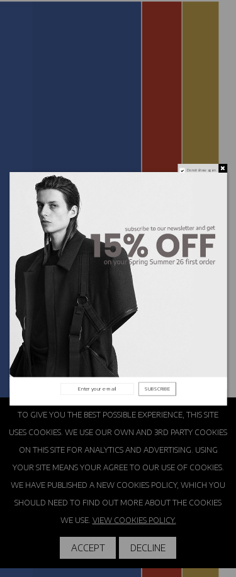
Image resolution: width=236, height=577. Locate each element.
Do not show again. (201, 169)
